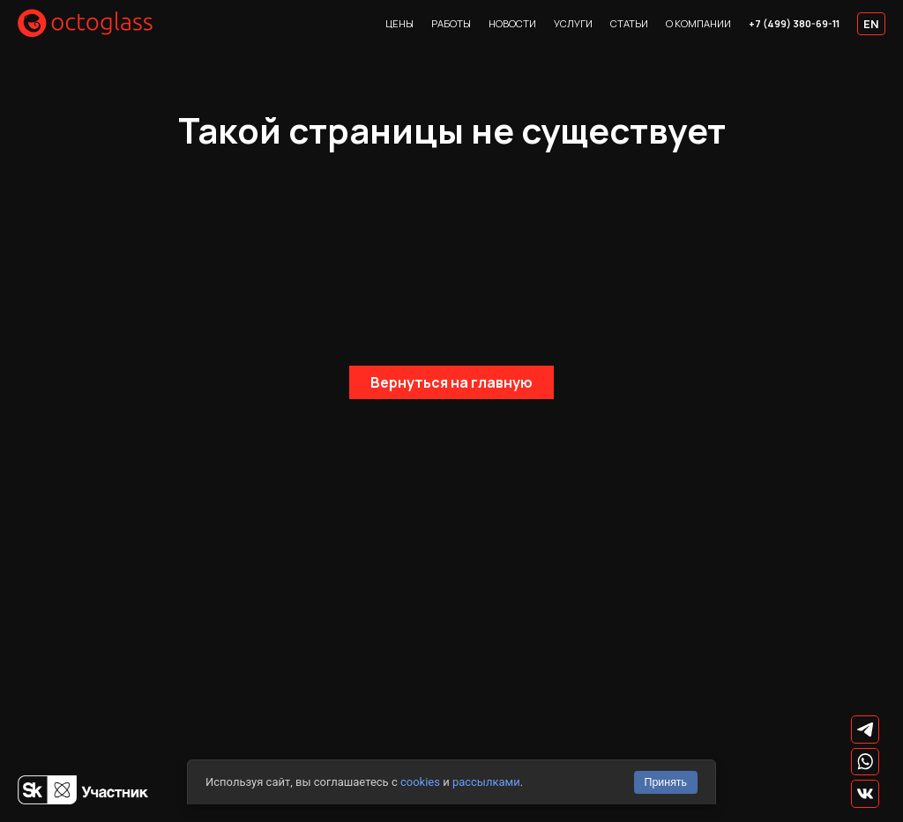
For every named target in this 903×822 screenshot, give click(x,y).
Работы (451, 23)
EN (871, 24)
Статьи (629, 23)
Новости (512, 23)
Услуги (573, 23)
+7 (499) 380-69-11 (794, 23)
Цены (399, 23)
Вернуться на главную (451, 382)
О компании (698, 23)
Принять (664, 782)
